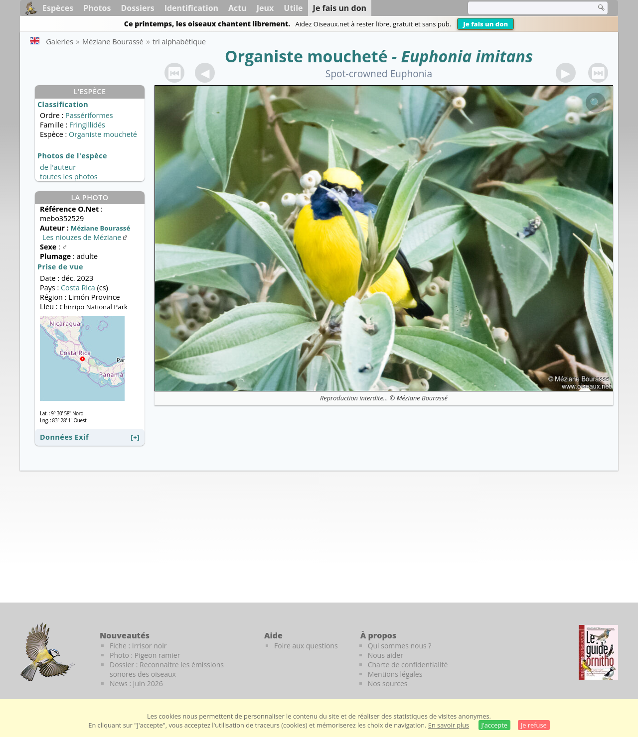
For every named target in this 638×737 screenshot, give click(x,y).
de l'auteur (58, 167)
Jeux (265, 7)
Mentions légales (395, 674)
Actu (237, 7)
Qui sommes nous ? (400, 645)
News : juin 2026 (136, 683)
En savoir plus (448, 725)
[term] (525, 7)
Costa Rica (78, 287)
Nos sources (388, 683)
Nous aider (385, 655)
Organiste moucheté (306, 56)
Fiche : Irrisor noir (138, 645)
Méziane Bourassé (422, 397)
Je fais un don (485, 23)
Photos (97, 7)
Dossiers (137, 7)
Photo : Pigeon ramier (145, 655)
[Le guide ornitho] (598, 652)
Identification (191, 7)
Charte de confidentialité (408, 664)
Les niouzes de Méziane (85, 237)
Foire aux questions (306, 645)
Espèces (57, 7)
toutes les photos (69, 176)
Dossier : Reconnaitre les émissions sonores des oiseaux (167, 669)
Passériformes (89, 115)
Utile (293, 7)
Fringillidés (87, 124)
